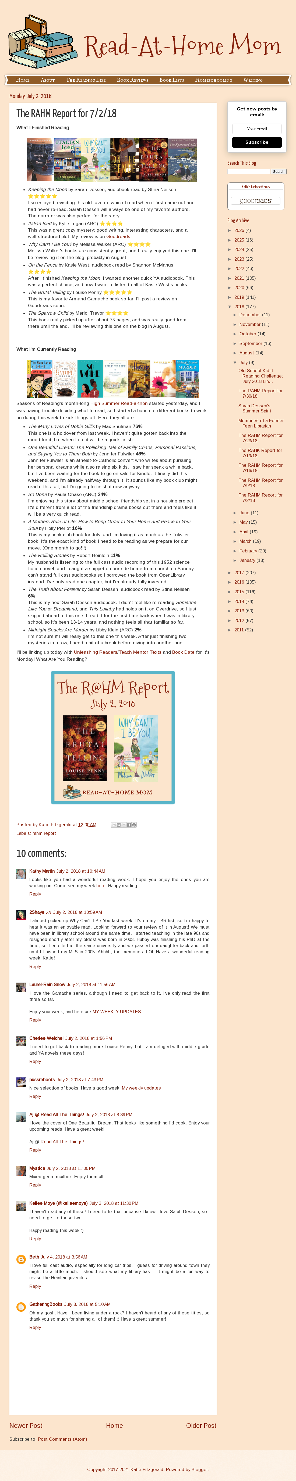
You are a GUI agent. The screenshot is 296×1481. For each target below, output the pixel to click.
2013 (239, 610)
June (245, 512)
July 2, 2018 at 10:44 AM (80, 871)
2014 (239, 601)
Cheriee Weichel (46, 1038)
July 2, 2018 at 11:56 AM (91, 984)
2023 (239, 259)
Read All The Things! (62, 1141)
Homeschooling (213, 80)
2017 (239, 572)
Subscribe (257, 142)
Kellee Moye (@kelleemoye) (58, 1203)
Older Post (201, 1425)
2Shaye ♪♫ (40, 912)
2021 (239, 278)
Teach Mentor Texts (140, 652)
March (246, 541)
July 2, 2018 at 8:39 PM (109, 1114)
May (244, 522)
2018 (239, 306)
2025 (239, 240)
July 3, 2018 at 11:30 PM (113, 1203)
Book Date (183, 652)
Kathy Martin (42, 871)
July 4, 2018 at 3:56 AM (64, 1257)
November (250, 324)
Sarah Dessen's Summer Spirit (254, 408)
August (247, 352)
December (250, 314)
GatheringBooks (45, 1304)
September (251, 343)
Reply (35, 894)
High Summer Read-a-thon (119, 403)
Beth (34, 1257)
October (248, 333)
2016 (239, 582)
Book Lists (171, 80)
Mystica (37, 1168)
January (247, 560)
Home (23, 80)
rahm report (44, 833)
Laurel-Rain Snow (47, 984)
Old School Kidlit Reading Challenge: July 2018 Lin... (260, 376)
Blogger (199, 1469)
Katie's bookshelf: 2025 (256, 187)
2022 (239, 268)
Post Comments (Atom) (62, 1439)
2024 (239, 249)
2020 (239, 287)
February (248, 550)
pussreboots (42, 1079)
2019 (239, 297)
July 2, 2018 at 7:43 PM (80, 1079)
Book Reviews (132, 80)
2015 (239, 591)
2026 (239, 230)
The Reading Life (86, 80)
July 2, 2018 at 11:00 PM (71, 1168)
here (100, 885)
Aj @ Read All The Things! (56, 1114)
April (244, 531)
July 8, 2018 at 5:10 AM (87, 1304)
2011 (239, 629)
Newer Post (26, 1425)
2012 (239, 620)
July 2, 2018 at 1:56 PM (88, 1038)
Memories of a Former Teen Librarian (261, 423)
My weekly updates (141, 1088)
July (244, 362)
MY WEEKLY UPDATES (117, 1011)
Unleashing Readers (95, 652)
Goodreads (118, 236)
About (48, 80)
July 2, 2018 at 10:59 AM (77, 912)
